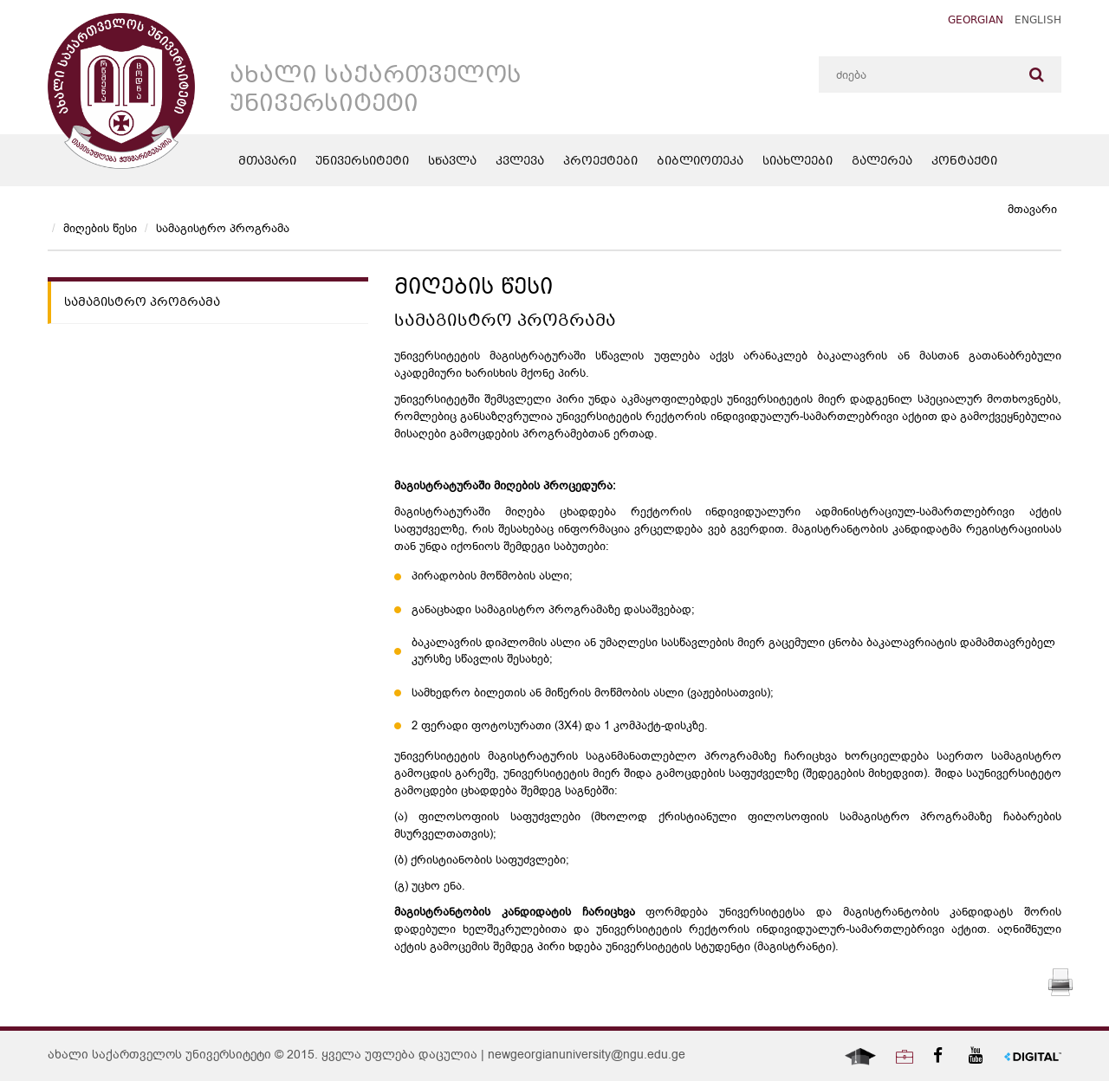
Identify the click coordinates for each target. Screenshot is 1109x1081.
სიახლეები (797, 162)
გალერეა (882, 162)
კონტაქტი (964, 162)
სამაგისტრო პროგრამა (222, 228)
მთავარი (267, 162)
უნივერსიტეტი (362, 162)
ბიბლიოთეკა (700, 162)
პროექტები (600, 162)
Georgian (975, 21)
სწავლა (452, 162)
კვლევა (520, 162)
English (1038, 21)
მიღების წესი (100, 228)
